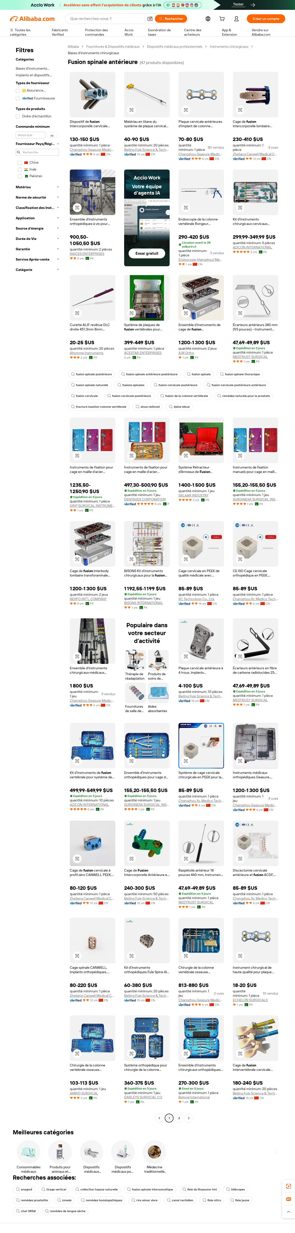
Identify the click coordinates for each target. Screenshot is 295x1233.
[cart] (223, 19)
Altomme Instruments (86, 353)
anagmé (24, 1189)
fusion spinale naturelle (89, 385)
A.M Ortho (186, 353)
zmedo (64, 1200)
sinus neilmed (148, 407)
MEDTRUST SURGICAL (250, 357)
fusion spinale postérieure (91, 374)
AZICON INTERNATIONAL (252, 247)
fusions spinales (131, 385)
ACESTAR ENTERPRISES (143, 353)
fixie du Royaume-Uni (199, 1189)
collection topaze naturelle (96, 1189)
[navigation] (37, 582)
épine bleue (179, 407)
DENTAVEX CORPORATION (145, 499)
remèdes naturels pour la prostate (243, 396)
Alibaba (73, 46)
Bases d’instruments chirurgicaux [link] (93, 53)
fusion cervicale (84, 396)
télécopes (235, 1189)
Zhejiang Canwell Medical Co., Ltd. (255, 154)
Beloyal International (194, 1097)
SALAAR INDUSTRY (193, 495)
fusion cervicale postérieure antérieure (236, 385)
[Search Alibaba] (106, 18)
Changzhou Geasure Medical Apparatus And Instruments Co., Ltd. (92, 150)
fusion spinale (199, 374)
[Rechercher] (171, 19)
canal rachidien (180, 1200)
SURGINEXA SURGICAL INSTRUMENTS (255, 499)
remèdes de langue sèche (65, 1211)
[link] (288, 1186)
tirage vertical (54, 1189)
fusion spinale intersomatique (150, 1189)
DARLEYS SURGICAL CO (143, 1097)
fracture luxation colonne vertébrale (98, 407)
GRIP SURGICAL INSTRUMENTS (92, 506)
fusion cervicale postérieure (175, 385)
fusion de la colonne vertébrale (184, 396)
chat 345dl (26, 1211)
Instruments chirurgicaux (229, 46)
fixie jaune (239, 1200)
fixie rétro (212, 1200)
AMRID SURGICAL (84, 1093)
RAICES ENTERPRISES (87, 254)
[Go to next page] (188, 1118)
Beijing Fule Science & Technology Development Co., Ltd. (147, 150)
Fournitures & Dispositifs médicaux (113, 46)
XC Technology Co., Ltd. (196, 599)
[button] (150, 19)
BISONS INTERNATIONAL (143, 603)
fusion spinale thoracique (240, 374)
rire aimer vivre (145, 1200)
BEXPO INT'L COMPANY (88, 599)
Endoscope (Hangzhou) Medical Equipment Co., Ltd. (201, 260)
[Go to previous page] (159, 1118)
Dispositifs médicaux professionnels (174, 46)
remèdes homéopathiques (101, 1200)
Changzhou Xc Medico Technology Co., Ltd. (255, 599)
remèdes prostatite (32, 1200)
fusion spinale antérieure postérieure (149, 374)
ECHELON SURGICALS (250, 1000)
